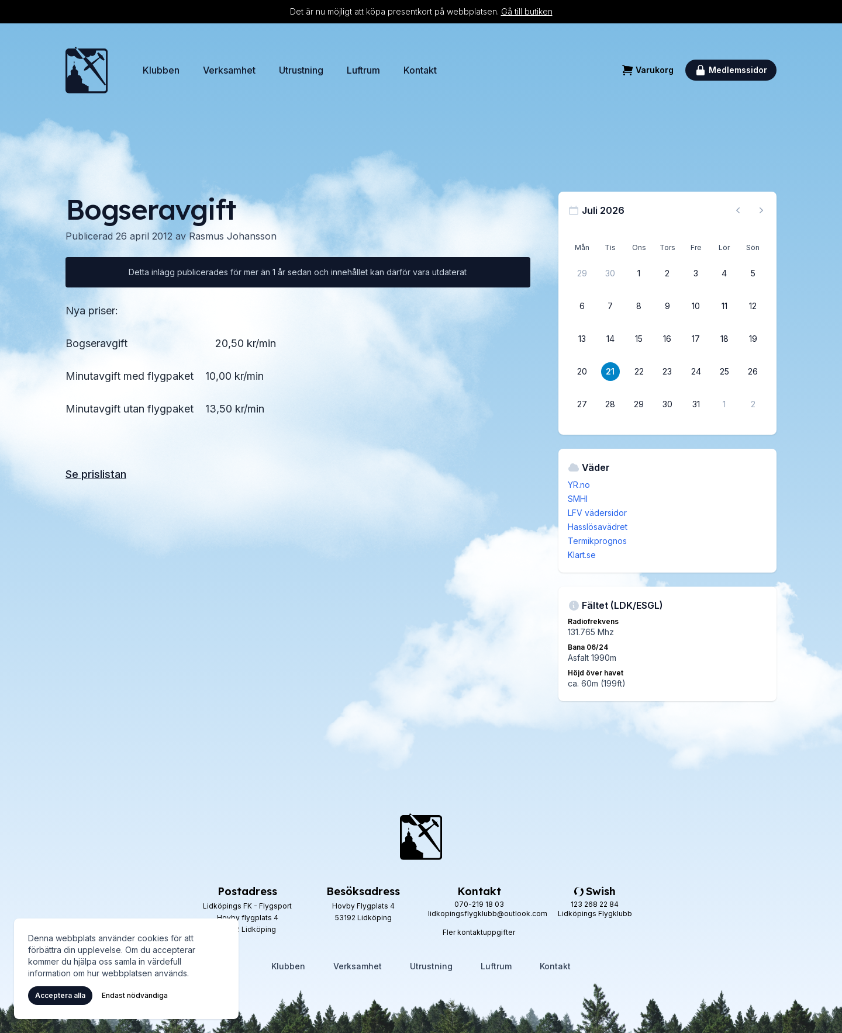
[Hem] (86, 70)
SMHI (578, 499)
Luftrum (363, 70)
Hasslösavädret (597, 527)
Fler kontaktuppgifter (479, 932)
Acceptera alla (60, 995)
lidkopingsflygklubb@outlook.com (487, 913)
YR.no (579, 485)
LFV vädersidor (597, 513)
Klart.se (582, 555)
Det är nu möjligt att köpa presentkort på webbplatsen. (421, 11)
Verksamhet (229, 70)
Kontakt (420, 70)
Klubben (161, 70)
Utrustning (301, 70)
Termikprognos (597, 541)
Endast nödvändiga (135, 995)
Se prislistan (95, 474)
